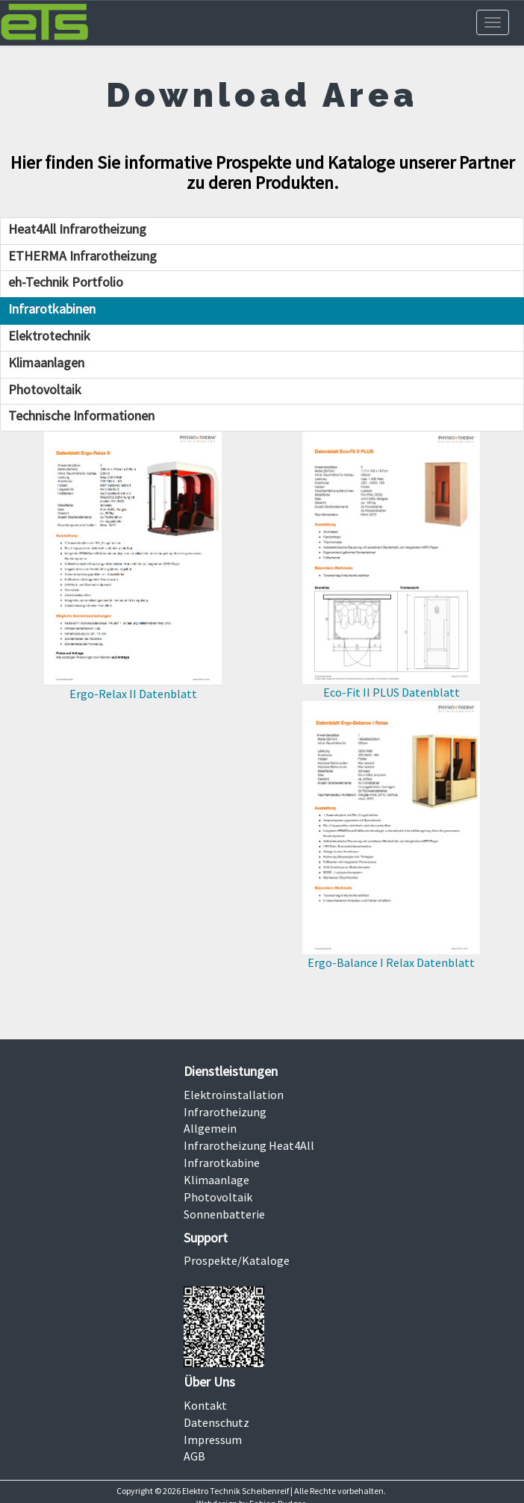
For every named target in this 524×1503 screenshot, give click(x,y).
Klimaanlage (216, 1179)
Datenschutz (216, 1422)
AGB (194, 1455)
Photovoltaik (218, 1196)
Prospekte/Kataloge (237, 1260)
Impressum (213, 1439)
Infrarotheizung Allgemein (225, 1120)
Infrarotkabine (222, 1162)
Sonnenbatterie (224, 1214)
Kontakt (205, 1405)
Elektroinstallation (234, 1094)
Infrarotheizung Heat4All (249, 1145)
